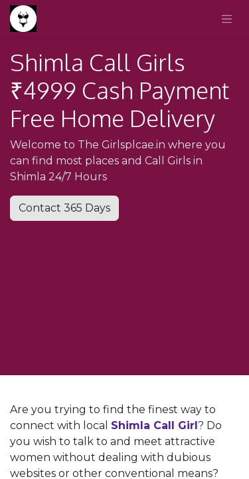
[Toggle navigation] (227, 18)
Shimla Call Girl (154, 425)
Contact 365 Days (64, 208)
